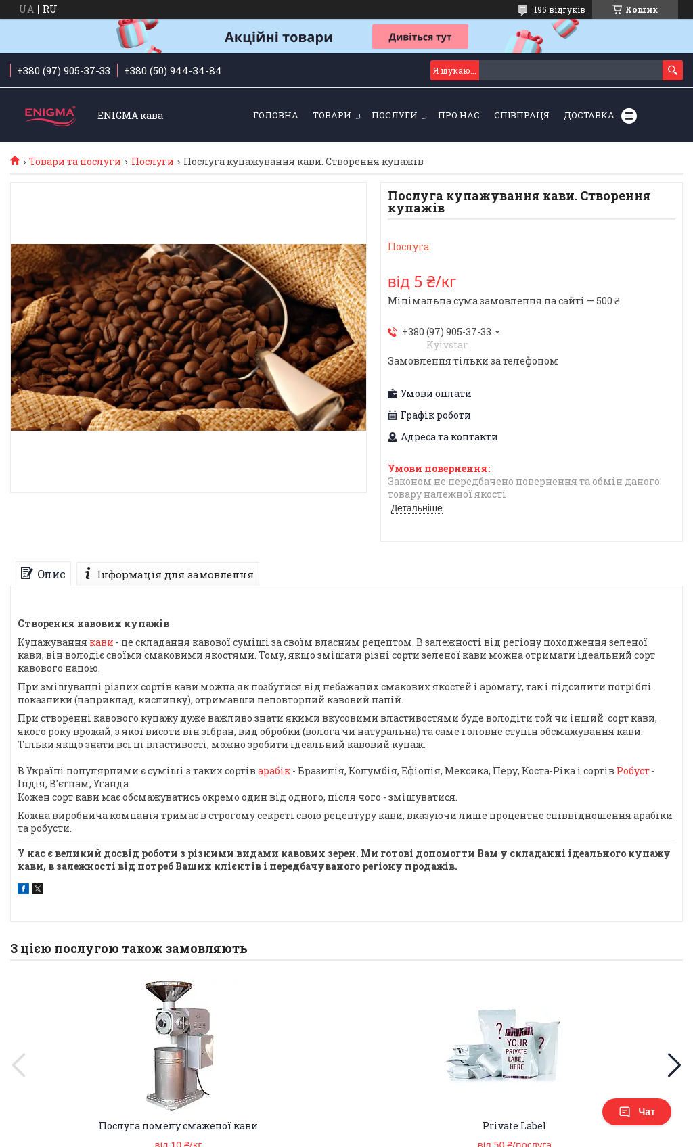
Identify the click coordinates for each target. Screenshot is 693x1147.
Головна (275, 115)
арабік (274, 770)
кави (101, 642)
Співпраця (522, 115)
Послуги (395, 115)
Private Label (515, 1125)
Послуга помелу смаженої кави (178, 1125)
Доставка (589, 115)
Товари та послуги (75, 162)
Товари (332, 115)
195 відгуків (559, 9)
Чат (637, 1112)
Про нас (459, 115)
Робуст (633, 770)
